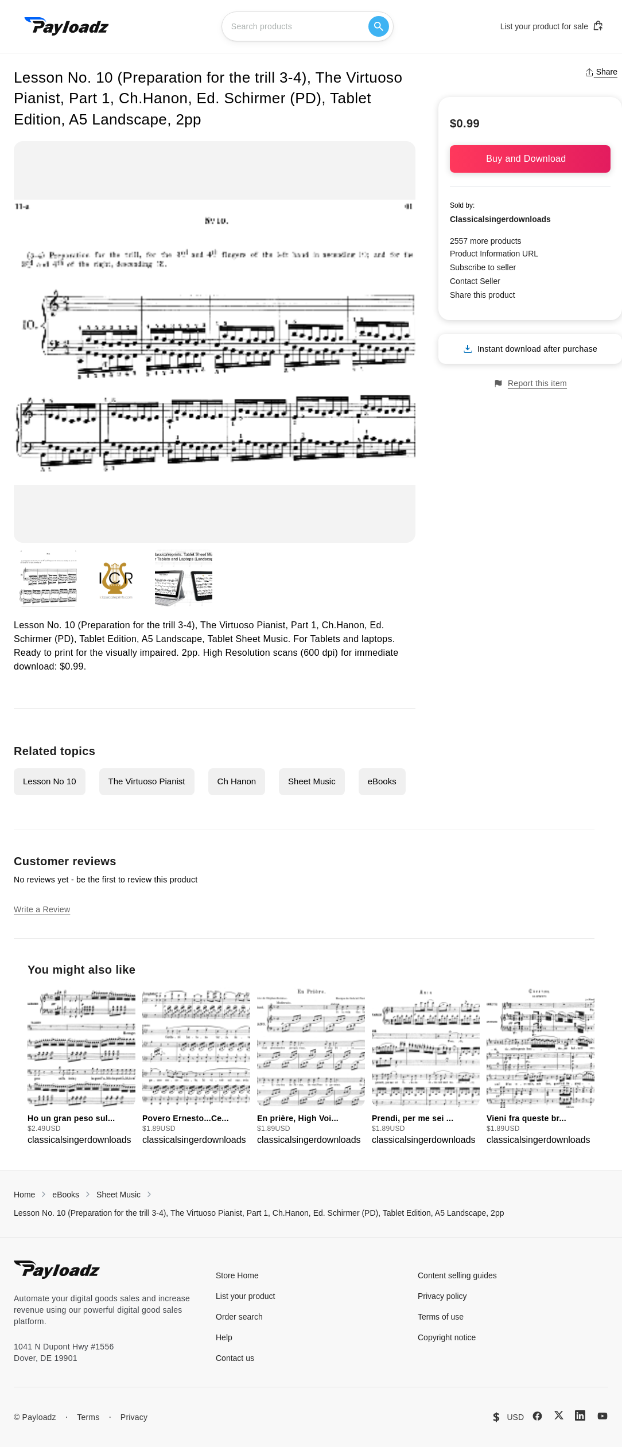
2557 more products (486, 241)
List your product (245, 1296)
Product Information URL (494, 253)
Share (601, 71)
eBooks (382, 781)
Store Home (237, 1275)
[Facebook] (537, 1416)
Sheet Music (312, 781)
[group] (81, 1067)
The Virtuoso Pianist (146, 781)
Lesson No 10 (49, 781)
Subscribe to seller (483, 267)
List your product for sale (552, 26)
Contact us (235, 1358)
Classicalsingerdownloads (500, 219)
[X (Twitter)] (558, 1415)
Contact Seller (475, 281)
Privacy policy (442, 1296)
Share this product (482, 294)
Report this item (530, 383)
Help (224, 1337)
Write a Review (42, 909)
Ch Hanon (236, 781)
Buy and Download (530, 159)
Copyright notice (447, 1337)
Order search (239, 1316)
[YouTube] (602, 1416)
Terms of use (441, 1316)
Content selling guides (457, 1275)
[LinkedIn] (580, 1415)
